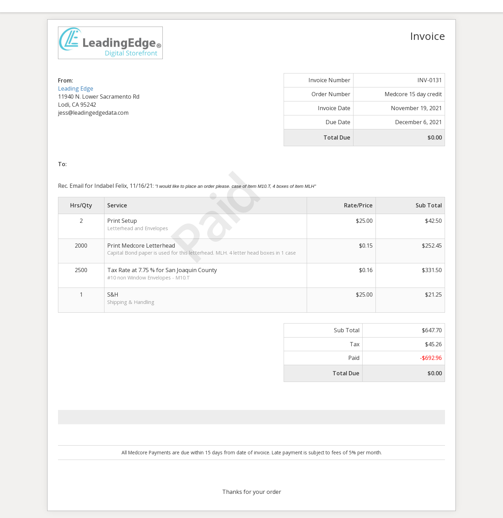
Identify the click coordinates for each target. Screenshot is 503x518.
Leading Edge (75, 88)
